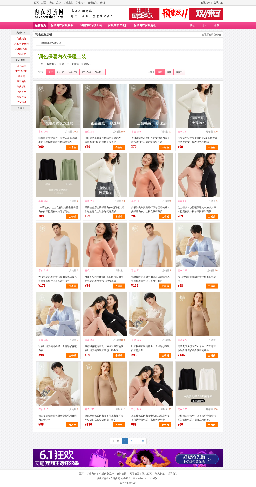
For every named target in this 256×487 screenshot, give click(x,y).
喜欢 (40, 131)
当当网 (21, 76)
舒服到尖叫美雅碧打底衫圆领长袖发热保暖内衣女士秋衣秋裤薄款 (150, 209)
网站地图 (134, 473)
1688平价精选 (21, 43)
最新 (169, 72)
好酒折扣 (21, 54)
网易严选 (21, 97)
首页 (36, 2)
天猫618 (20, 32)
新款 (192, 25)
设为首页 (147, 473)
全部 (50, 72)
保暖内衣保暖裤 (118, 25)
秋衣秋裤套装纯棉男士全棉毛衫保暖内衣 (197, 279)
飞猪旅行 (21, 38)
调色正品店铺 (43, 34)
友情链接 (121, 473)
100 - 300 (72, 72)
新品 (43, 2)
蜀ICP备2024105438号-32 (146, 478)
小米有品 (21, 91)
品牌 (58, 2)
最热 (160, 72)
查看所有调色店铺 (211, 34)
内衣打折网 (114, 478)
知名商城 (20, 60)
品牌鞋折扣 (21, 49)
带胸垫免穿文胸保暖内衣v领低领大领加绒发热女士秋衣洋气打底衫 (197, 140)
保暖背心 (86, 64)
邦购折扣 (21, 86)
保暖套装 (93, 2)
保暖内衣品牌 (106, 473)
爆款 (51, 2)
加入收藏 (160, 473)
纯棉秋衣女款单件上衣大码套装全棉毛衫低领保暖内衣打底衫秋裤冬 (57, 140)
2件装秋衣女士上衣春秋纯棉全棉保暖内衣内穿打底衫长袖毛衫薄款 (58, 209)
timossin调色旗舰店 (51, 42)
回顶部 (20, 108)
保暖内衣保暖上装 (90, 25)
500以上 (99, 72)
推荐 (216, 25)
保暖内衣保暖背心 (145, 25)
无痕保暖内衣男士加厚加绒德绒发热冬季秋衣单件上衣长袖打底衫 (57, 279)
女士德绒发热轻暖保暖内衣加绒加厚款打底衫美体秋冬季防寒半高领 (197, 209)
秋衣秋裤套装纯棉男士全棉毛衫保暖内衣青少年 (150, 348)
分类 (102, 2)
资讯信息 (205, 2)
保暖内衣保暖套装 (62, 25)
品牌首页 (40, 25)
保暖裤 (75, 64)
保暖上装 (68, 2)
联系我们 (218, 2)
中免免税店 (21, 71)
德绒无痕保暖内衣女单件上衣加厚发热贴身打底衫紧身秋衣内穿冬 (197, 348)
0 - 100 (60, 72)
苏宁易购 (21, 81)
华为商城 (21, 102)
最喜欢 (179, 72)
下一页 (140, 441)
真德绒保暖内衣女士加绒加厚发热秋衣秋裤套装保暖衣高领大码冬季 (104, 348)
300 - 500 (86, 72)
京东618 (21, 65)
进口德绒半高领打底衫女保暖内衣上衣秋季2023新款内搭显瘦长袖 (104, 140)
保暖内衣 (80, 2)
